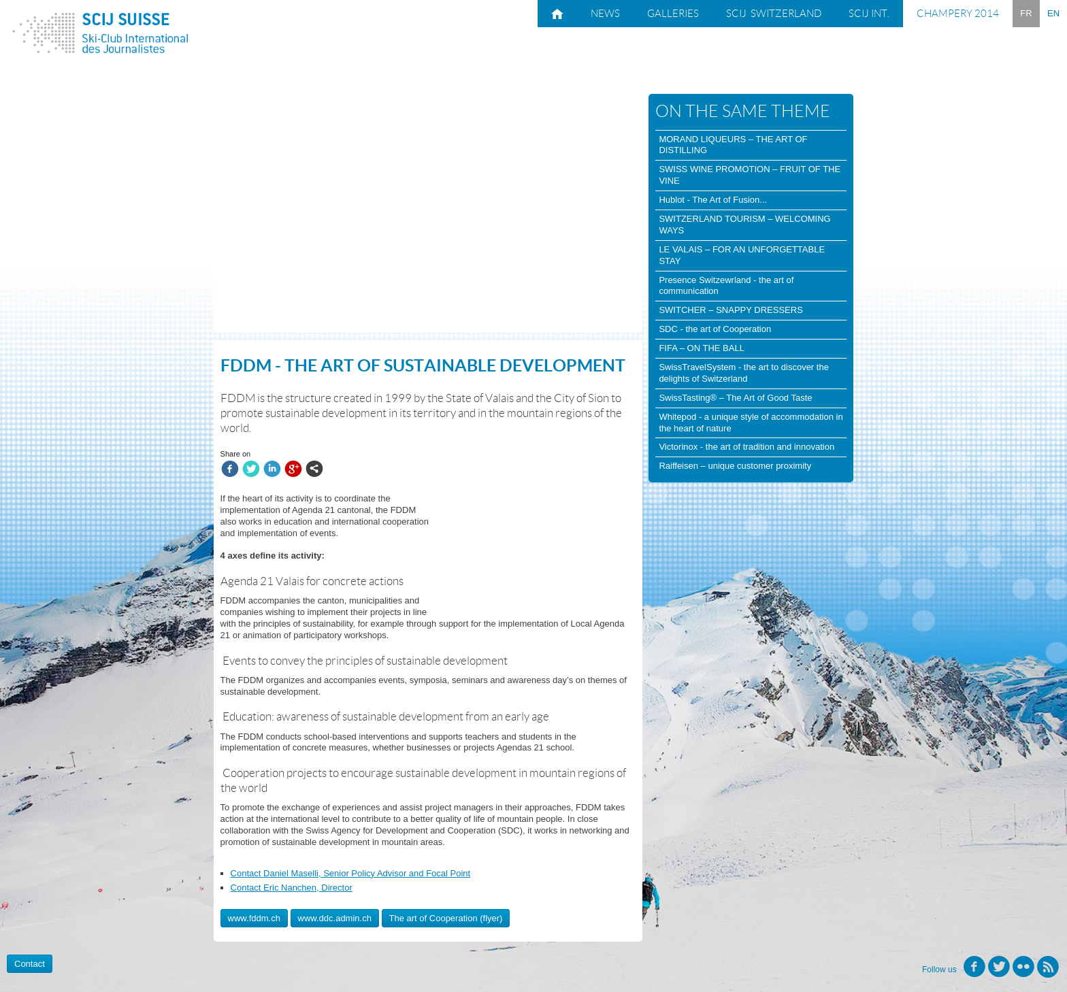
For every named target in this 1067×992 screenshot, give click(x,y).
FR (1026, 13)
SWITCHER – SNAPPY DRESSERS (730, 310)
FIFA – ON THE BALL (701, 348)
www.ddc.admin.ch (335, 918)
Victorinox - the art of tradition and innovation (746, 447)
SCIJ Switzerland (773, 13)
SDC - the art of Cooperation (715, 329)
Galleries (673, 13)
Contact (29, 964)
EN (1053, 13)
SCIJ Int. (869, 13)
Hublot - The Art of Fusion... (713, 200)
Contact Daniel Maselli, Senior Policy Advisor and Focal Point (351, 873)
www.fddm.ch (254, 918)
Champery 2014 (958, 13)
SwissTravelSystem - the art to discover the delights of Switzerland (744, 373)
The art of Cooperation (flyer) (446, 918)
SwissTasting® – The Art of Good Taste (735, 398)
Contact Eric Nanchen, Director (291, 887)
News (605, 13)
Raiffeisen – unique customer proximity (735, 466)
